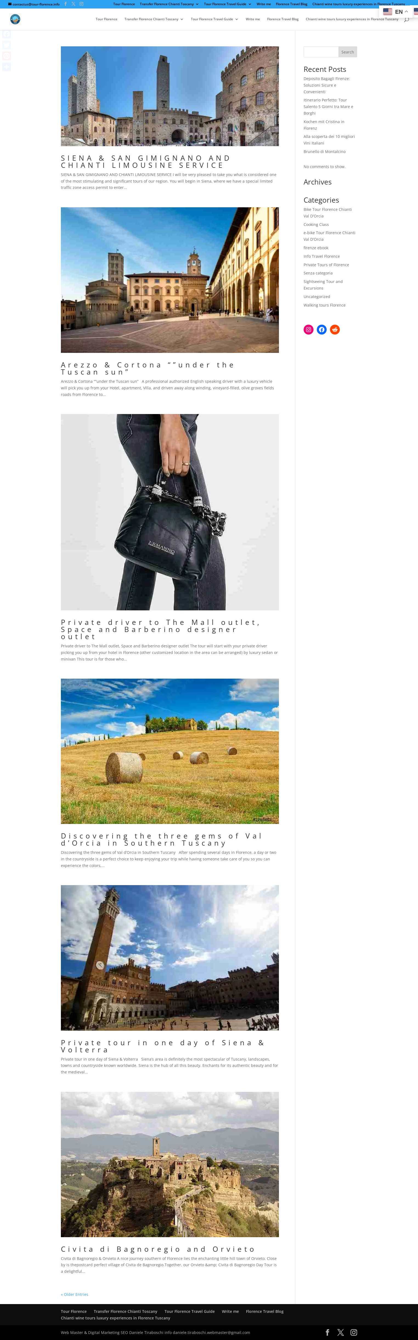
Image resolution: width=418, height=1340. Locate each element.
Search (347, 52)
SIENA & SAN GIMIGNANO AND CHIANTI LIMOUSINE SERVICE (146, 161)
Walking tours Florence (325, 305)
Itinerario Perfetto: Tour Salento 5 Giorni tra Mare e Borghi (328, 106)
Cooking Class (316, 224)
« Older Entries (74, 1294)
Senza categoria (318, 273)
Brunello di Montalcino (325, 151)
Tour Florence (124, 4)
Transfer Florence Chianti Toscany (167, 4)
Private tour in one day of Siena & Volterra (163, 1046)
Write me (264, 4)
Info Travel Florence (322, 256)
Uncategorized (317, 296)
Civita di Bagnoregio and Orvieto (159, 1249)
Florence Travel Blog (291, 4)
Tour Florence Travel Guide (225, 4)
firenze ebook (316, 247)
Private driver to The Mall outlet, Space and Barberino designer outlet (161, 629)
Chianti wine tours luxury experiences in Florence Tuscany (358, 4)
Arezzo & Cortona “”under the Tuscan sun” (148, 368)
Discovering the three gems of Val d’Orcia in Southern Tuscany (162, 839)
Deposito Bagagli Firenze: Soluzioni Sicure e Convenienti (327, 85)
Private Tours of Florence (326, 264)
